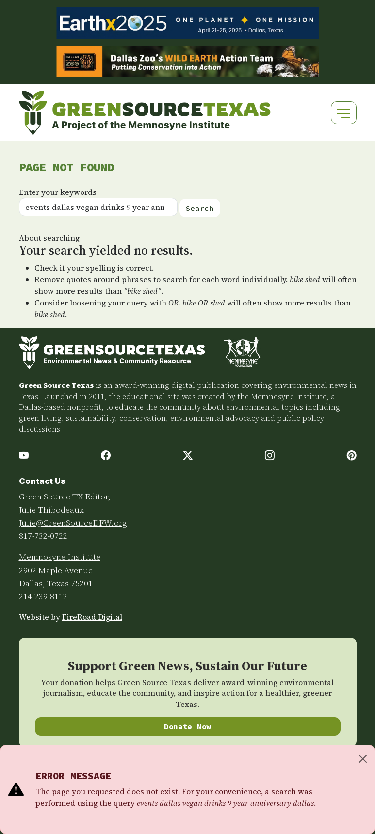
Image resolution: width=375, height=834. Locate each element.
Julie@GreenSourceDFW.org (73, 523)
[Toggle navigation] (344, 112)
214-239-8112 (43, 596)
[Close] (363, 758)
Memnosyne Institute (59, 556)
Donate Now (187, 726)
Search (200, 208)
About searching (49, 237)
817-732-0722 (43, 536)
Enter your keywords (58, 192)
